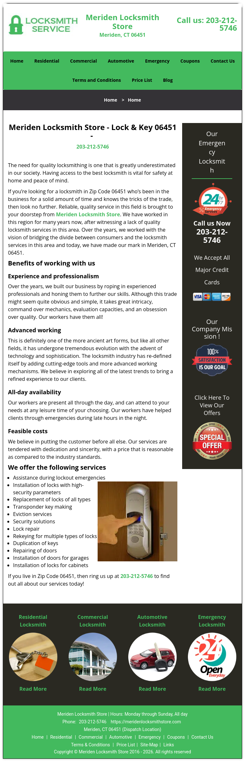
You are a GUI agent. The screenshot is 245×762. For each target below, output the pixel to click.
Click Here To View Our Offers (212, 405)
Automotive (121, 61)
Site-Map (149, 744)
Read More (33, 688)
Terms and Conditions (96, 80)
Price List (142, 80)
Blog (168, 80)
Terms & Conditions (90, 744)
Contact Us (223, 61)
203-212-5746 (221, 24)
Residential (46, 61)
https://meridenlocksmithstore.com (146, 721)
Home (16, 61)
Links (168, 744)
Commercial (83, 61)
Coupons (190, 61)
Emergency (157, 61)
